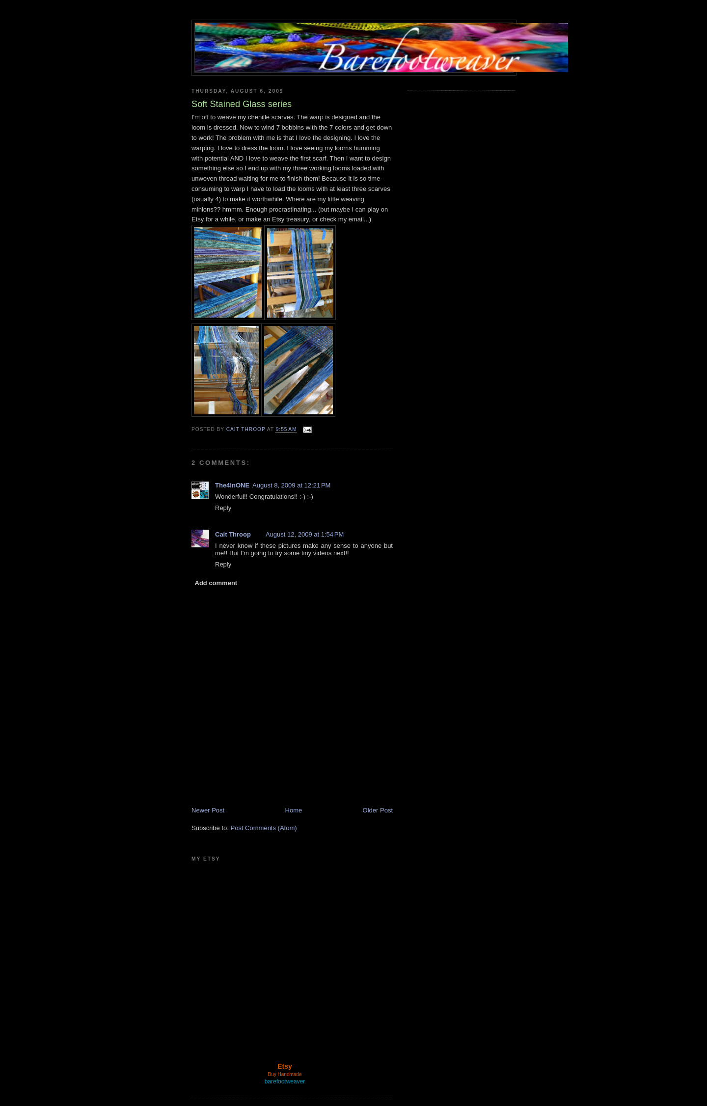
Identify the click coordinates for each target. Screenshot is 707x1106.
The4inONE (232, 485)
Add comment (216, 583)
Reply (223, 508)
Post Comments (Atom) (264, 828)
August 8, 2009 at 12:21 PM (291, 485)
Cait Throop (233, 534)
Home (293, 810)
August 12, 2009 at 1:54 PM (305, 534)
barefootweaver (285, 1081)
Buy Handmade (285, 1074)
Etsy (284, 1066)
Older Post (378, 810)
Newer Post (207, 810)
